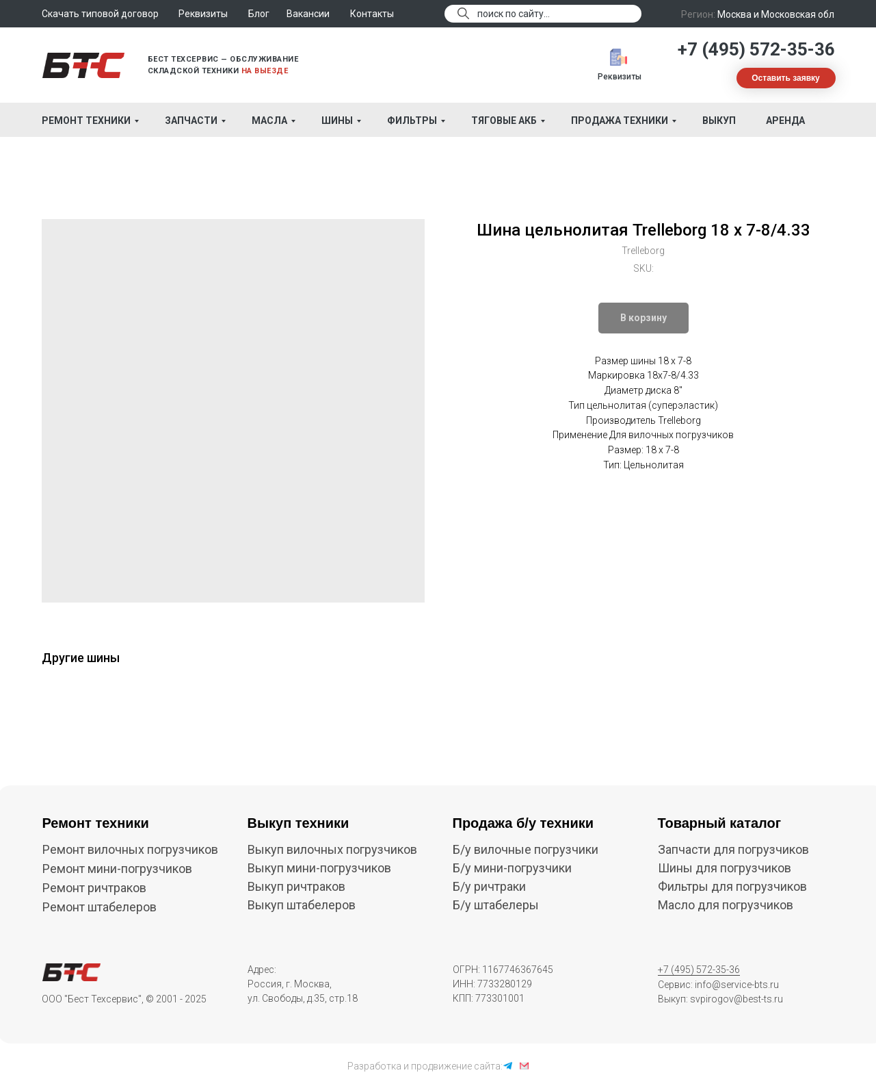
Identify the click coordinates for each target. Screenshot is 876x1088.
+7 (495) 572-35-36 (756, 49)
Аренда (785, 120)
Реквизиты (619, 76)
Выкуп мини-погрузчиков (319, 868)
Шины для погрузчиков (724, 868)
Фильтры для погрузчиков (732, 886)
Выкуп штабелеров (302, 905)
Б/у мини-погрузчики (512, 868)
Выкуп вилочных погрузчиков (332, 849)
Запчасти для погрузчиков (733, 849)
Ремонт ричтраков (94, 888)
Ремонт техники (86, 120)
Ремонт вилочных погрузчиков (130, 849)
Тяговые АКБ (504, 120)
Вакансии (308, 13)
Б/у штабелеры (496, 905)
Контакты (372, 13)
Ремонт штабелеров (99, 907)
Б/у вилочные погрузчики (525, 849)
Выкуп (719, 120)
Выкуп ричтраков (296, 886)
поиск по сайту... (513, 13)
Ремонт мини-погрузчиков (117, 868)
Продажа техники (619, 120)
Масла (269, 120)
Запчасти (191, 120)
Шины (337, 120)
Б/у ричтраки (489, 886)
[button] (786, 78)
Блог (258, 13)
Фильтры (412, 120)
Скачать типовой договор (100, 13)
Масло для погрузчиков (725, 905)
